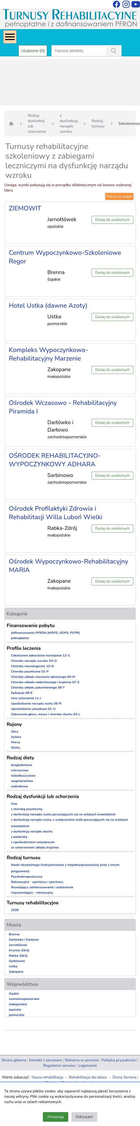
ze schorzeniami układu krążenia (35, 847)
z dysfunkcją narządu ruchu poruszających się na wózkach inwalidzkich (63, 814)
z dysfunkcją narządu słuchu (32, 831)
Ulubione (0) (33, 51)
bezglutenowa (21, 765)
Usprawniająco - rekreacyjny (32, 892)
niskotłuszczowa (23, 775)
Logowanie (87, 1065)
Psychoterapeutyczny (26, 876)
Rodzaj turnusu (98, 123)
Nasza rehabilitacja (47, 1077)
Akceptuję (55, 1116)
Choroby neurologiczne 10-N (32, 666)
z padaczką (19, 837)
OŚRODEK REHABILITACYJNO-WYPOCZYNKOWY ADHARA (55, 459)
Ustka (13, 966)
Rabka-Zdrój (18, 955)
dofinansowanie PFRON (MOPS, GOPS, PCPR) (45, 633)
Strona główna (13, 1060)
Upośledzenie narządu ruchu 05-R (36, 703)
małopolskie (18, 1004)
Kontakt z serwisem (45, 1060)
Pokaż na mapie (119, 196)
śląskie (14, 993)
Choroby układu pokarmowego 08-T (38, 687)
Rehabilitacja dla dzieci (88, 1077)
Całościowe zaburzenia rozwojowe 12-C (40, 655)
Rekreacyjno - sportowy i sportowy (37, 882)
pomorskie (16, 1015)
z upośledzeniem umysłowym (33, 842)
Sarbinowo (17, 961)
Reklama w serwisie (82, 1060)
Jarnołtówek (18, 945)
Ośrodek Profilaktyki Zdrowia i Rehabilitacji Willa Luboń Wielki (55, 512)
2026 (15, 910)
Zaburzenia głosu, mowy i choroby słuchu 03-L (45, 714)
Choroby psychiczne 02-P (30, 671)
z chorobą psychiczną (26, 809)
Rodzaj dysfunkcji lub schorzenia (37, 123)
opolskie (15, 1009)
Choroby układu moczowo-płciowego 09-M (43, 677)
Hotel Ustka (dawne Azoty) (48, 305)
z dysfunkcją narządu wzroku (69, 123)
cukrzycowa (19, 770)
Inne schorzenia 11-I (26, 698)
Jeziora (16, 737)
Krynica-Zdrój (19, 950)
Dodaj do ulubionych (112, 219)
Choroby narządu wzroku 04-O (34, 661)
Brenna (14, 934)
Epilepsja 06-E (21, 693)
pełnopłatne (20, 638)
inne (14, 804)
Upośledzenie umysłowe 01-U (33, 709)
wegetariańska (22, 781)
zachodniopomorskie (24, 999)
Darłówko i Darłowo (24, 939)
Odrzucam (84, 1116)
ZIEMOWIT (25, 208)
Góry (14, 731)
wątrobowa (19, 786)
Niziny (15, 747)
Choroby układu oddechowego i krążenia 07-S (45, 682)
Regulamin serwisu (59, 1065)
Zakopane (16, 971)
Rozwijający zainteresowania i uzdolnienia (42, 887)
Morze (15, 742)
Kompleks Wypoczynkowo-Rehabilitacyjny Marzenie (48, 354)
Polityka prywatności (119, 1060)
